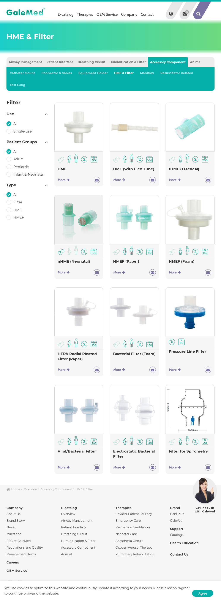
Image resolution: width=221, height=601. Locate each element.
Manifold (147, 73)
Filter (18, 202)
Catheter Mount (22, 73)
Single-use (23, 131)
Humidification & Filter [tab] (127, 62)
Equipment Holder (93, 73)
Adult (18, 159)
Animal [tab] (195, 62)
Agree (202, 593)
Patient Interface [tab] (59, 62)
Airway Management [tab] (25, 62)
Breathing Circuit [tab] (91, 62)
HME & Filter (124, 73)
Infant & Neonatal (28, 174)
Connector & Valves (56, 73)
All (15, 124)
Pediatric (21, 167)
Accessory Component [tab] (168, 62)
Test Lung (17, 85)
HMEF (19, 217)
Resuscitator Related (176, 73)
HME (18, 210)
